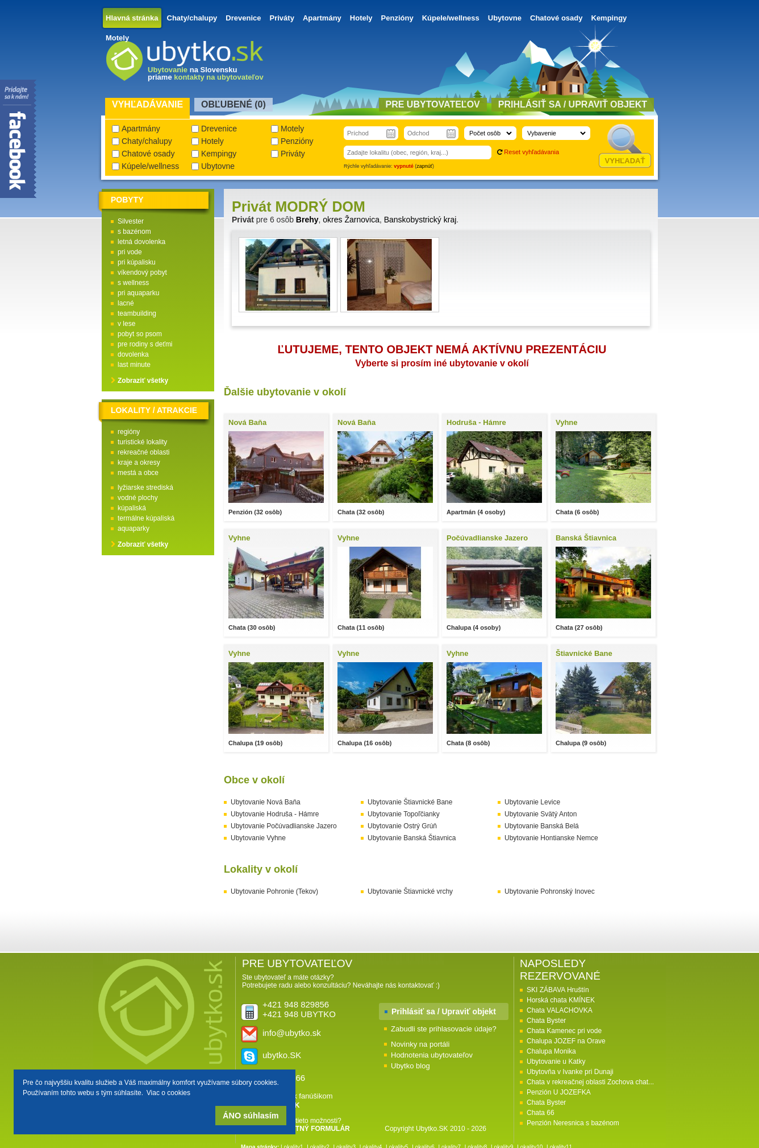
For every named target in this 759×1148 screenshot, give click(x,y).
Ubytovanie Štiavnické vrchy (410, 891)
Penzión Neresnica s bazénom (573, 1123)
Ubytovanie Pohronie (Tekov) (274, 891)
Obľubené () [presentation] (233, 104)
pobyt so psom (140, 334)
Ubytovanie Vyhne (258, 838)
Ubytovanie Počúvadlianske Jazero (284, 826)
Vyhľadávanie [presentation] (147, 104)
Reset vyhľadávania (531, 151)
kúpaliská (132, 508)
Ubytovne (505, 18)
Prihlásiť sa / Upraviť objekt (443, 1011)
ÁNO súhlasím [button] (250, 1115)
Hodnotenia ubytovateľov (432, 1055)
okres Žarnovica (351, 219)
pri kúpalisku (137, 262)
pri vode (130, 252)
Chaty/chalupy (192, 18)
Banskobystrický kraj (420, 219)
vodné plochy (138, 498)
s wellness (133, 283)
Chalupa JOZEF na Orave (566, 1041)
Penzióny (397, 18)
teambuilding (137, 313)
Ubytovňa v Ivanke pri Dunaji (570, 1072)
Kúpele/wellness (450, 18)
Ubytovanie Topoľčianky (404, 814)
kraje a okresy (139, 462)
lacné (126, 303)
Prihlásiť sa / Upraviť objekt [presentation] (572, 104)
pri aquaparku (138, 293)
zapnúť (424, 166)
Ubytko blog (410, 1066)
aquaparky (133, 528)
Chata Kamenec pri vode (564, 1031)
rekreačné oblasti (143, 452)
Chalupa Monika (551, 1051)
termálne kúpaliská (146, 518)
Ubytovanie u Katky (556, 1062)
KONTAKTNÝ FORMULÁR (307, 1129)
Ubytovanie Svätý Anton (540, 814)
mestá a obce (138, 473)
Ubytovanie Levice (532, 802)
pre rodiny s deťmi (145, 344)
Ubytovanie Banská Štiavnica (412, 838)
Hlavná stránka (132, 18)
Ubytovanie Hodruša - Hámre (275, 814)
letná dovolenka (141, 242)
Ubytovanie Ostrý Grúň (402, 826)
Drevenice (243, 18)
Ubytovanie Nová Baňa (266, 802)
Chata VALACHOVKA (560, 1010)
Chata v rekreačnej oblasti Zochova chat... (590, 1082)
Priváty (282, 18)
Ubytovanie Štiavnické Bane (410, 802)
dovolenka (133, 354)
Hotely (361, 18)
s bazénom (134, 232)
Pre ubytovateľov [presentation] (433, 104)
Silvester (131, 221)
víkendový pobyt (142, 272)
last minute (134, 365)
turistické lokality (142, 442)
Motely (117, 38)
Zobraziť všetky (143, 381)
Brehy (307, 219)
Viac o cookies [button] (168, 1093)
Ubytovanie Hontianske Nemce (551, 838)
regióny (129, 432)
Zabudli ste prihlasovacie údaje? (444, 1029)
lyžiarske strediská (145, 488)
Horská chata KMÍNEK (561, 1000)
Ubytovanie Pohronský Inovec (549, 891)
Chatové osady (556, 18)
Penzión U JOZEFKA (559, 1092)
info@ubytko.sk (291, 1033)
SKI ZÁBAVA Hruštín (558, 990)
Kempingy (609, 18)
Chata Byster (546, 1021)
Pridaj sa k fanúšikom (297, 1100)
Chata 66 (540, 1113)
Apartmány (322, 18)
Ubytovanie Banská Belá (541, 826)
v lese (126, 324)
